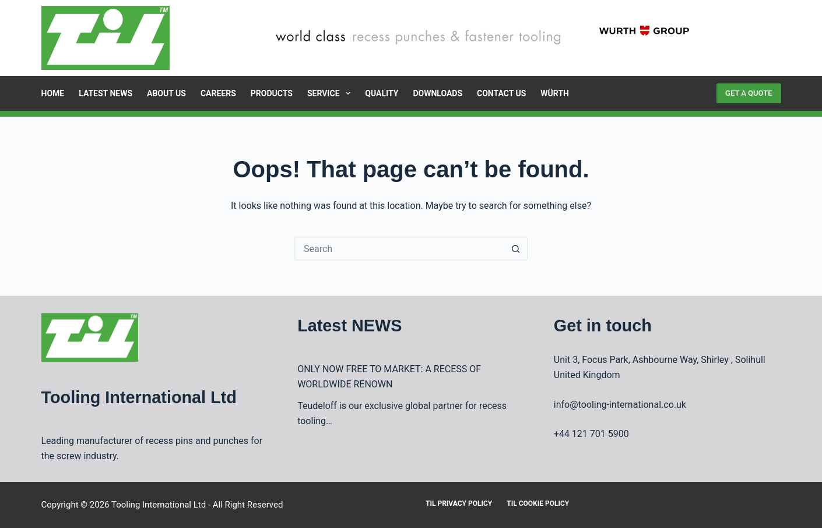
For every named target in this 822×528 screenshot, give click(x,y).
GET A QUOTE (748, 93)
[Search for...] (399, 248)
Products (272, 93)
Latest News (105, 93)
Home (53, 93)
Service (331, 93)
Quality (381, 93)
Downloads (437, 93)
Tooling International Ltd (158, 504)
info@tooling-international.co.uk (620, 404)
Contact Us (501, 93)
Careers (218, 93)
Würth (554, 93)
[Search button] (516, 248)
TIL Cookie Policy (538, 503)
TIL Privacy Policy (459, 503)
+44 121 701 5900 (591, 433)
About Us (166, 93)
